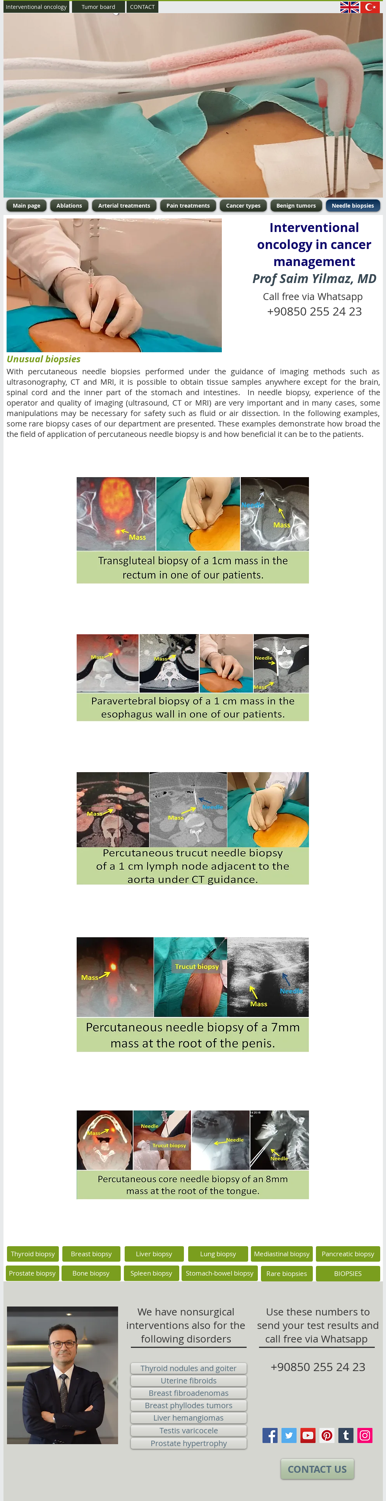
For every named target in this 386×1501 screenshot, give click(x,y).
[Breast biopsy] (91, 1254)
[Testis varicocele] (189, 1430)
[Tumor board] (98, 7)
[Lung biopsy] (218, 1254)
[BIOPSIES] (348, 1273)
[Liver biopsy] (154, 1254)
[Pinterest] (327, 1435)
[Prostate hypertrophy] (189, 1443)
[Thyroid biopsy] (33, 1254)
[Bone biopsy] (91, 1273)
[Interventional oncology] (36, 7)
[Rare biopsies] (287, 1273)
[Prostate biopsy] (32, 1273)
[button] (193, 105)
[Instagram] (364, 1435)
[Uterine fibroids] (189, 1380)
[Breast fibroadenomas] (189, 1393)
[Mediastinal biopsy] (282, 1254)
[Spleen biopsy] (151, 1273)
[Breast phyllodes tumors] (189, 1405)
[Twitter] (289, 1435)
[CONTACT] (142, 7)
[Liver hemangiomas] (189, 1417)
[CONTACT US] (317, 1469)
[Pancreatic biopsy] (348, 1254)
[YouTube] (308, 1435)
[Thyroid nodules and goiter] (189, 1368)
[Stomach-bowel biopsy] (220, 1273)
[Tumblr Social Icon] (345, 1435)
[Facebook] (270, 1435)
